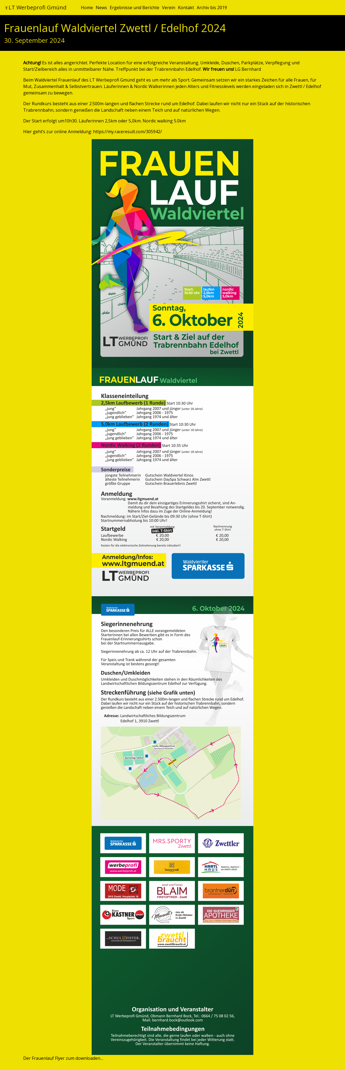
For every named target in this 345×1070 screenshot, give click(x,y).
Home (87, 7)
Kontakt (186, 7)
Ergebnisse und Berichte (134, 7)
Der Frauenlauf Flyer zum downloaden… (63, 1058)
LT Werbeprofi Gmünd (35, 7)
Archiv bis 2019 (212, 7)
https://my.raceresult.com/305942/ (127, 132)
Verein (168, 7)
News (101, 7)
